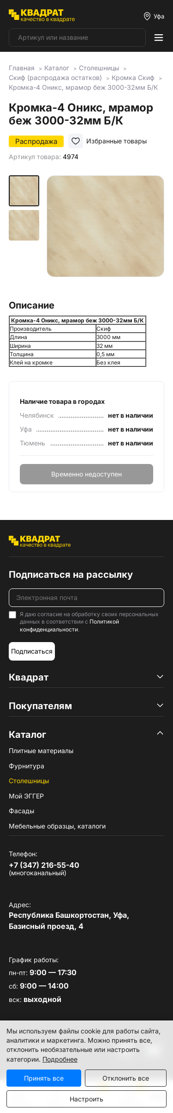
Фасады (21, 811)
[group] (105, 234)
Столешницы (29, 781)
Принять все (44, 1078)
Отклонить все (125, 1078)
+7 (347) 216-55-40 (44, 865)
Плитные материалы (41, 750)
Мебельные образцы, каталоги (57, 826)
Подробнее (60, 1059)
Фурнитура (26, 766)
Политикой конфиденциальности (69, 625)
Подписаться (32, 651)
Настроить (86, 1099)
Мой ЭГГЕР (26, 796)
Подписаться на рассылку (71, 574)
